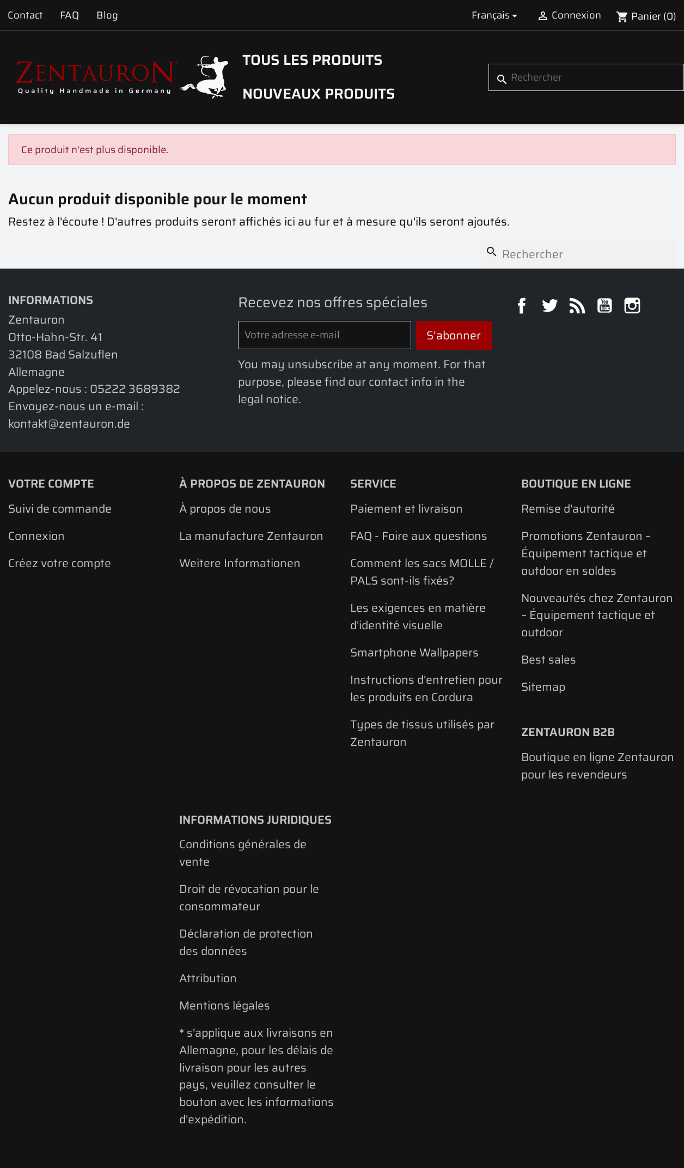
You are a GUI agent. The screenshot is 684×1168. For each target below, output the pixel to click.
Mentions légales (224, 1005)
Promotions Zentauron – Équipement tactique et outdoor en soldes (586, 553)
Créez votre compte (59, 563)
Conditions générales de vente (243, 853)
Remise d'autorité (568, 509)
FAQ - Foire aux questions (418, 536)
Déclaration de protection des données (246, 942)
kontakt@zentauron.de (69, 424)
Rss (578, 307)
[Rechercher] (586, 77)
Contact (25, 15)
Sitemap (543, 687)
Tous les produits (312, 59)
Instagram (633, 307)
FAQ (69, 15)
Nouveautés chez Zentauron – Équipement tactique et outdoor (597, 615)
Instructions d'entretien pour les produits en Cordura (426, 688)
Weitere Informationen (240, 563)
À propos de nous (225, 509)
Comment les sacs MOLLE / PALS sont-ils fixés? (422, 571)
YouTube (606, 307)
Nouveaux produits (318, 93)
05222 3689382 (135, 389)
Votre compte (51, 483)
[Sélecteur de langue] (496, 15)
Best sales (548, 659)
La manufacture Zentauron (251, 536)
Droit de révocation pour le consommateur (249, 897)
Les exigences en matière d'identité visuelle (418, 616)
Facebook (523, 307)
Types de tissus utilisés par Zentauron (422, 733)
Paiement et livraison (406, 509)
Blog (107, 15)
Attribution (208, 978)
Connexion (36, 536)
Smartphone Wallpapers (414, 652)
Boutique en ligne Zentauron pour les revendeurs (597, 765)
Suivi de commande (60, 509)
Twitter (551, 307)
